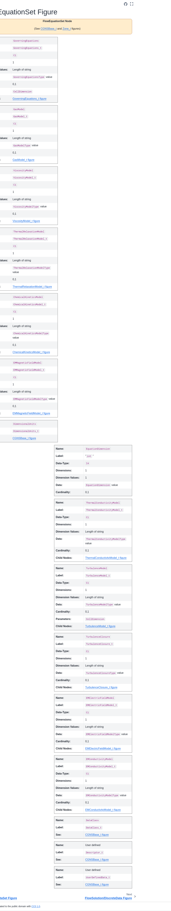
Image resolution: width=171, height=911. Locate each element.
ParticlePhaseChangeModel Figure (22, 463)
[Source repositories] (159, 4)
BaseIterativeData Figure (21, 161)
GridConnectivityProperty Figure (22, 370)
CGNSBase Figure (18, 199)
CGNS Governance (14, 689)
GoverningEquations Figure (22, 337)
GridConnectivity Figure (21, 352)
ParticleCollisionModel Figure (21, 417)
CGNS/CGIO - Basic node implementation (15, 656)
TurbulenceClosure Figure (21, 552)
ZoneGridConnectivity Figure (21, 609)
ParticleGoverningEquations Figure (21, 454)
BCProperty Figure (18, 190)
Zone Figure (18, 596)
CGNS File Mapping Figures (15, 116)
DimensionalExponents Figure (21, 232)
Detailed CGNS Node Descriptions (19, 105)
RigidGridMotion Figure (21, 515)
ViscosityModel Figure (20, 580)
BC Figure (17, 168)
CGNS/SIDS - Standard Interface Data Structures (14, 75)
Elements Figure (21, 249)
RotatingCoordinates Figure (22, 524)
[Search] (17, 37)
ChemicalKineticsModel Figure (21, 209)
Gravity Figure (19, 344)
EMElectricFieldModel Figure (21, 266)
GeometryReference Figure (21, 328)
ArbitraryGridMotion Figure (21, 128)
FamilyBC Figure (21, 287)
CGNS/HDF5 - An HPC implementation (19, 667)
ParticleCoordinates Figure (21, 426)
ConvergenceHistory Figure (21, 218)
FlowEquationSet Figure (21, 304)
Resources (10, 684)
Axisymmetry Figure (19, 152)
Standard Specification (11, 56)
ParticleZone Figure (19, 491)
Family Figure (19, 282)
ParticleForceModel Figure (21, 444)
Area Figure (18, 135)
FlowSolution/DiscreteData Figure (21, 313)
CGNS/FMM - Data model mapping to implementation (16, 92)
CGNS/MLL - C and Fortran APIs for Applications (16, 643)
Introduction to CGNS (12, 47)
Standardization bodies (19, 63)
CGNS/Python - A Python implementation (19, 677)
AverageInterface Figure (21, 142)
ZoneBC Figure (20, 602)
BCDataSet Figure (18, 181)
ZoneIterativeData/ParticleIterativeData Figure (21, 620)
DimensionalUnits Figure (21, 242)
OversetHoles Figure (19, 398)
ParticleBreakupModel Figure (21, 407)
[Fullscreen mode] (165, 4)
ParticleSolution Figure (20, 472)
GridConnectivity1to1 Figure (21, 361)
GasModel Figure (21, 321)
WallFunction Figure (19, 589)
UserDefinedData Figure (21, 570)
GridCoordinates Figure (21, 380)
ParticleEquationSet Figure (21, 435)
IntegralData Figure (18, 389)
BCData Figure (20, 173)
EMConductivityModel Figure (21, 256)
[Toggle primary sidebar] (40, 4)
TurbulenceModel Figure (21, 561)
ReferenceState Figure (20, 505)
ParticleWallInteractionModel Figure (21, 482)
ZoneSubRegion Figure (21, 631)
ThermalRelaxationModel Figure (21, 543)
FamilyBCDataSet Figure (21, 295)
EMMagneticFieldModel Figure (21, 275)
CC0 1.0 (78, 906)
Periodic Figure (20, 498)
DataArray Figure (21, 225)
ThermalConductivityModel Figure (21, 533)
